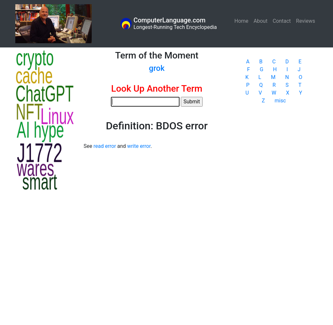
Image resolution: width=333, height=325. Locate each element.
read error (104, 146)
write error (139, 146)
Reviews (305, 21)
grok (157, 68)
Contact (282, 21)
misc (280, 101)
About (261, 21)
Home (242, 20)
